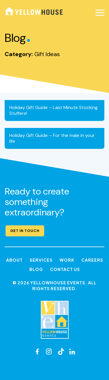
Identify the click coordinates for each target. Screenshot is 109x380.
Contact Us (65, 269)
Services (41, 260)
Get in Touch (25, 231)
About (14, 260)
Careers (92, 260)
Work (67, 260)
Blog (36, 269)
